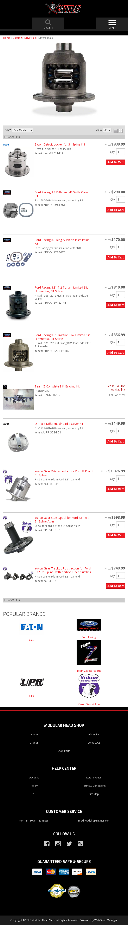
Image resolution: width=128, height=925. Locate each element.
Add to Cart (115, 162)
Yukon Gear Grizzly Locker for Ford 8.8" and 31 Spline (64, 473)
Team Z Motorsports (89, 671)
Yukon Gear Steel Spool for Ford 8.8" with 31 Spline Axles (62, 519)
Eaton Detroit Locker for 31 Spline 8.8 (60, 144)
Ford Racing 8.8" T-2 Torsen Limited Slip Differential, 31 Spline (61, 289)
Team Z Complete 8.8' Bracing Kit (57, 386)
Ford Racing (89, 637)
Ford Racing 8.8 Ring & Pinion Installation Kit (62, 241)
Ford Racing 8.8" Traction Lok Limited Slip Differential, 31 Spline (62, 337)
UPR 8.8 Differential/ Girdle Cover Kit (59, 424)
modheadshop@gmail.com (94, 820)
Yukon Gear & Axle (89, 704)
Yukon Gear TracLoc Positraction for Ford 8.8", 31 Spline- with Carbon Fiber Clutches (63, 570)
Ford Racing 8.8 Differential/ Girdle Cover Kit (62, 194)
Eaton (31, 640)
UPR (31, 696)
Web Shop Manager (105, 920)
